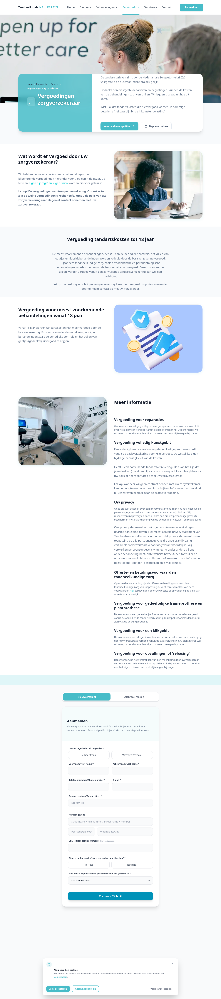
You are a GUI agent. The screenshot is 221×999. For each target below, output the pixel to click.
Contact (166, 7)
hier (132, 590)
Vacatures (150, 7)
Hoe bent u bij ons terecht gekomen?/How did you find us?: (100, 873)
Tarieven (55, 84)
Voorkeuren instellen (163, 988)
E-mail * (117, 780)
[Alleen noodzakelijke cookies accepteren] (172, 963)
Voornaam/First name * (81, 763)
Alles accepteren (58, 988)
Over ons (85, 7)
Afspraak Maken (134, 697)
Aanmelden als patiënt (119, 126)
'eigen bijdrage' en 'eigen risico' (48, 183)
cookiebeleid (60, 976)
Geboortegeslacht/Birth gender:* (86, 748)
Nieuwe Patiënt (86, 697)
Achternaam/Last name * (126, 763)
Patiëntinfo (130, 7)
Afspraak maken (156, 126)
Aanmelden (191, 7)
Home (71, 7)
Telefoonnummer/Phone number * (87, 780)
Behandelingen (107, 7)
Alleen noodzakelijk (85, 988)
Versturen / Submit (110, 896)
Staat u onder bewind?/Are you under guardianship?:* (97, 858)
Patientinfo (41, 84)
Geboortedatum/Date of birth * (85, 796)
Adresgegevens (77, 814)
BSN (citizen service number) (91, 840)
